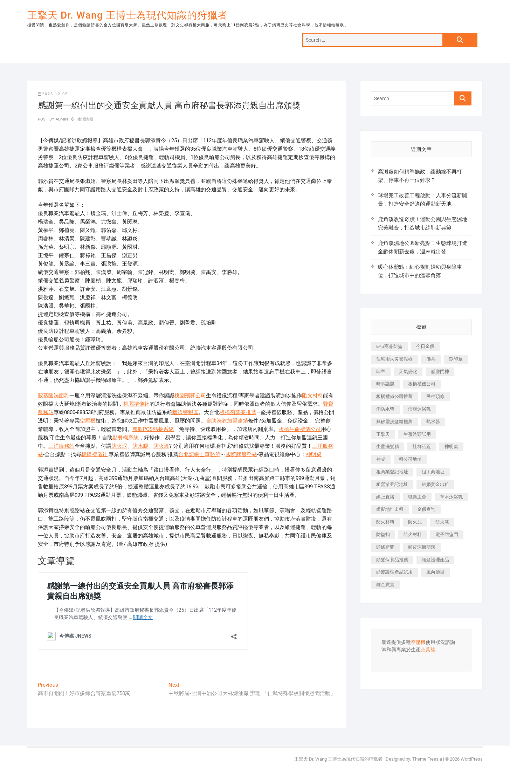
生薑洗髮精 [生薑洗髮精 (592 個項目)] (387, 446)
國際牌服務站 (241, 454)
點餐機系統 (125, 437)
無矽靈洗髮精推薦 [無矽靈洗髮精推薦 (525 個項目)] (394, 421)
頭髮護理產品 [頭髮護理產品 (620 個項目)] (435, 559)
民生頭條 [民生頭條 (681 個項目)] (435, 396)
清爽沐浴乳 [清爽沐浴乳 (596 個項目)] (419, 409)
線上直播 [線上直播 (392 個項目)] (385, 497)
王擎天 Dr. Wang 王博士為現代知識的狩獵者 (127, 15)
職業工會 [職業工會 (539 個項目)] (417, 497)
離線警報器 (185, 412)
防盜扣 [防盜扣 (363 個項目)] (383, 534)
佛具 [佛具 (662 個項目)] (430, 359)
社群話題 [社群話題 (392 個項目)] (422, 446)
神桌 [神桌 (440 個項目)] (380, 459)
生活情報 (85, 119)
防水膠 (140, 446)
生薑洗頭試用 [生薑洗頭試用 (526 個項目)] (417, 434)
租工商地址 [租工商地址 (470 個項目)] (433, 471)
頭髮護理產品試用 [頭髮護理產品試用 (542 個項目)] (394, 572)
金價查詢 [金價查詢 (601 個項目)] (426, 509)
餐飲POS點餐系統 (153, 429)
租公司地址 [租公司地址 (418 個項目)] (410, 459)
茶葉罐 (428, 650)
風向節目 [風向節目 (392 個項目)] (435, 572)
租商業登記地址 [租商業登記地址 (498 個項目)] (392, 471)
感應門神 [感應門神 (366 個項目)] (440, 371)
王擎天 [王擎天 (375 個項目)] (383, 434)
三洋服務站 (61, 446)
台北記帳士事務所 (199, 454)
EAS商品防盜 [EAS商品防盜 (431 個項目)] (389, 346)
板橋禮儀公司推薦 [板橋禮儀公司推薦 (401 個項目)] (394, 396)
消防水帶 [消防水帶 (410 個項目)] (385, 409)
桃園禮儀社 (136, 404)
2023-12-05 (53, 94)
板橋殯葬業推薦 (238, 412)
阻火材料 (312, 395)
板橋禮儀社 (94, 454)
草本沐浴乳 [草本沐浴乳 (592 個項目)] (451, 497)
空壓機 (88, 421)
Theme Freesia (427, 759)
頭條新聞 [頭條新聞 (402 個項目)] (385, 547)
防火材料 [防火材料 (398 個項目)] (385, 521)
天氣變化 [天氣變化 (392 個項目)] (408, 371)
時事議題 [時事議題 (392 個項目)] (385, 383)
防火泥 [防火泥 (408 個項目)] (415, 521)
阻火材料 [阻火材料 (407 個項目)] (413, 534)
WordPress (472, 759)
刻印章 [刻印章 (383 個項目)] (456, 359)
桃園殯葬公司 (190, 395)
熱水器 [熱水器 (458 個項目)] (433, 421)
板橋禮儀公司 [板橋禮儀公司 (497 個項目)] (421, 383)
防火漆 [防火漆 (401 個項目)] (442, 521)
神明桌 (314, 454)
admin (61, 119)
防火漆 (161, 446)
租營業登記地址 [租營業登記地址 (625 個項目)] (392, 484)
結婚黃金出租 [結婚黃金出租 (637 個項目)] (435, 484)
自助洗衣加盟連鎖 (227, 421)
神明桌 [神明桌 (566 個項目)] (451, 446)
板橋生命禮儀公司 (300, 429)
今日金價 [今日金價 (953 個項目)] (425, 346)
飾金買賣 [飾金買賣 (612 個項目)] (385, 584)
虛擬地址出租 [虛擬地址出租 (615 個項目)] (390, 509)
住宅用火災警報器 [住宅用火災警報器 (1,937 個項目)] (394, 359)
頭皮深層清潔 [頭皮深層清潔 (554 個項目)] (421, 547)
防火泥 (119, 446)
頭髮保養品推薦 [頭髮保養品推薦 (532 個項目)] (392, 559)
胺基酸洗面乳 (53, 395)
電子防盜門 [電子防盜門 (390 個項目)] (446, 534)
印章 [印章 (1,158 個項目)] (380, 371)
